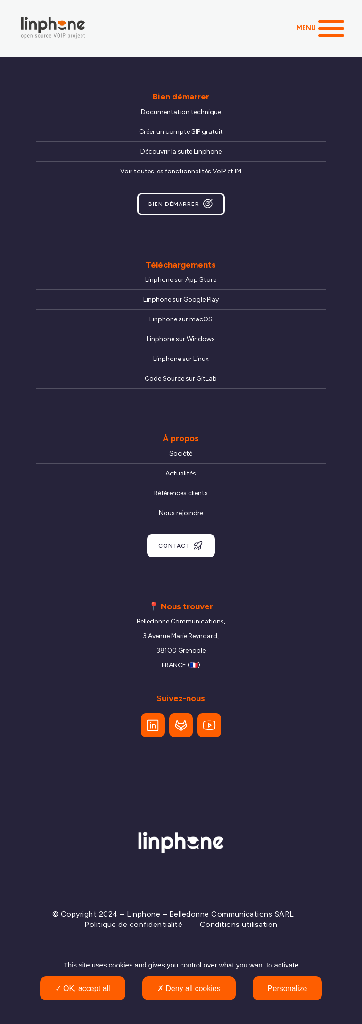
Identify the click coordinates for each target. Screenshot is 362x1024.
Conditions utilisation (239, 924)
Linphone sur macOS (181, 319)
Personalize (287, 988)
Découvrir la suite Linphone (181, 151)
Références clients (181, 493)
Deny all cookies (189, 988)
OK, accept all (82, 988)
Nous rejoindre (181, 513)
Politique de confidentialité (133, 924)
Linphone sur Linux (181, 359)
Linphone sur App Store (180, 280)
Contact (181, 545)
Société (180, 454)
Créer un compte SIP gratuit (181, 132)
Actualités (180, 473)
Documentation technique (181, 112)
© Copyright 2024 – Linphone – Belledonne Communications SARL (173, 913)
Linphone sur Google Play (181, 299)
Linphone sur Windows (181, 339)
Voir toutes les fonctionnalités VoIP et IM (180, 171)
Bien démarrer (181, 204)
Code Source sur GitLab (181, 379)
